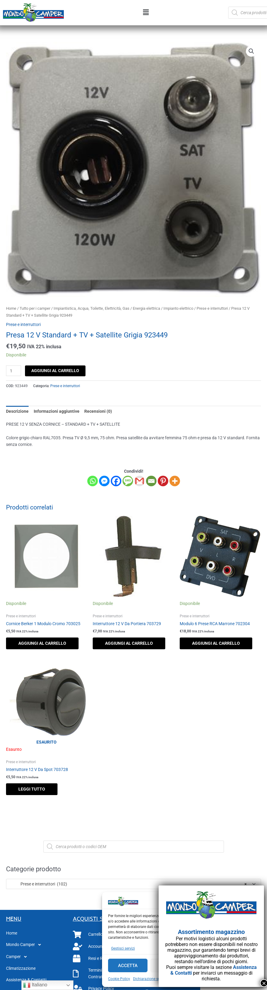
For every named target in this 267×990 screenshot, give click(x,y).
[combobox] (133, 884)
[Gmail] (139, 481)
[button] (146, 12)
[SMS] (128, 481)
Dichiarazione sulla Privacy (155, 979)
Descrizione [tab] (17, 411)
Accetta (128, 965)
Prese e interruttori (212, 308)
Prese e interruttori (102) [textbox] (128, 884)
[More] (174, 481)
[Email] (151, 481)
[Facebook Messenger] (104, 481)
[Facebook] (116, 481)
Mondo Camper (25, 944)
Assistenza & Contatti (26, 979)
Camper (18, 956)
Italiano (35, 985)
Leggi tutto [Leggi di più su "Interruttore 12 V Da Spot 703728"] (31, 789)
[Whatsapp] (92, 481)
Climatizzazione (21, 968)
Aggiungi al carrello (55, 370)
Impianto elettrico (178, 308)
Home (11, 308)
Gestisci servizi (123, 948)
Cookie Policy (119, 979)
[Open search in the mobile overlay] (133, 847)
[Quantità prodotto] (13, 370)
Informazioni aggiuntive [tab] (56, 411)
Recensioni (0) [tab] (98, 411)
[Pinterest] (163, 481)
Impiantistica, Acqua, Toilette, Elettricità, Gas (91, 308)
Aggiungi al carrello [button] (42, 643)
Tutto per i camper (35, 308)
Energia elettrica (146, 308)
